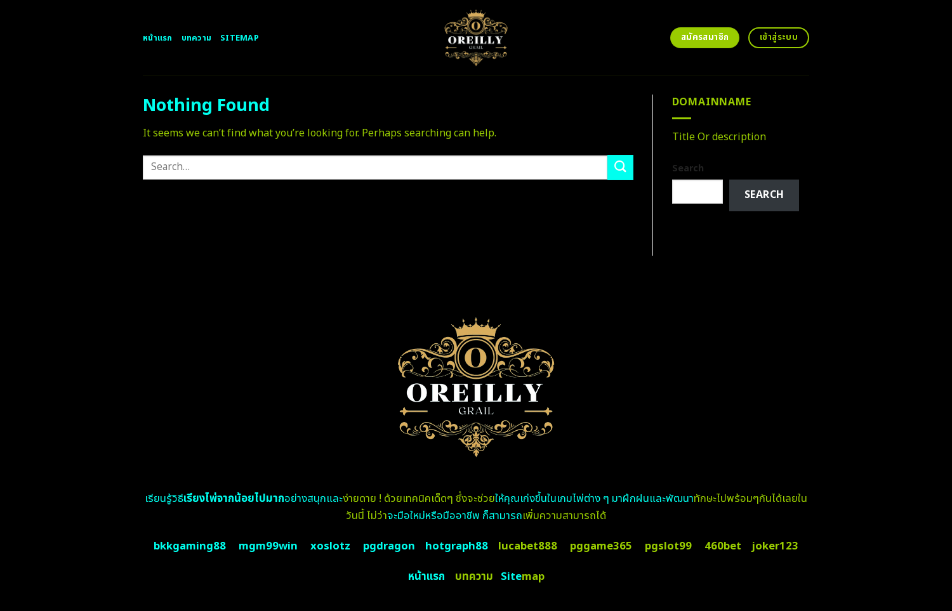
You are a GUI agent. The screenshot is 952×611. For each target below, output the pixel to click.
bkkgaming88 (190, 546)
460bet (722, 546)
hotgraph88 (456, 546)
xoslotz (330, 546)
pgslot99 (668, 546)
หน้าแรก (158, 38)
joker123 (774, 546)
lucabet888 (527, 546)
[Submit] (620, 167)
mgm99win (268, 546)
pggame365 (601, 546)
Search (688, 168)
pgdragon (389, 546)
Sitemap (239, 38)
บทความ (197, 38)
